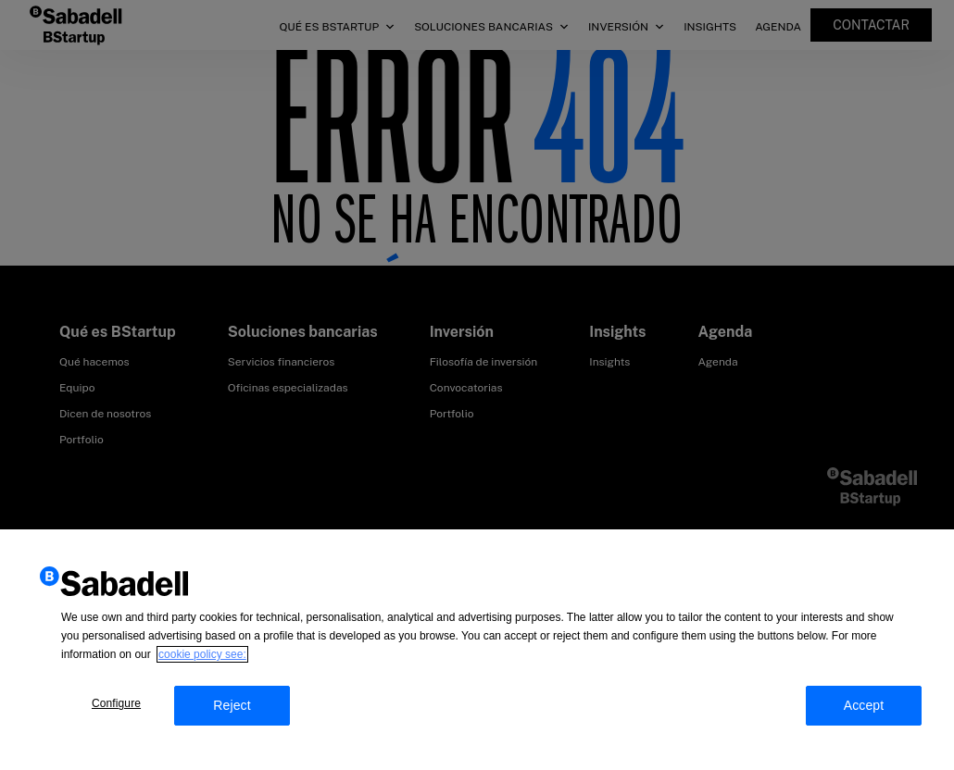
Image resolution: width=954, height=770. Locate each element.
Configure (116, 710)
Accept (864, 712)
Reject (232, 712)
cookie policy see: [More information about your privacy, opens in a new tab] (202, 661)
